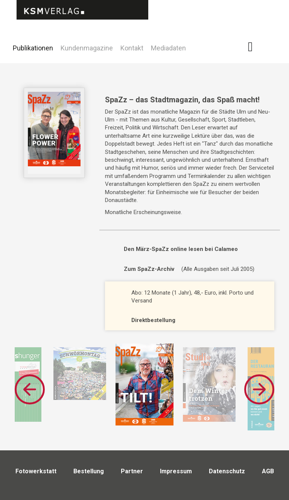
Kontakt (131, 48)
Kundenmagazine (87, 48)
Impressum (176, 471)
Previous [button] (30, 389)
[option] (144, 384)
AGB (268, 471)
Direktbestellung (153, 320)
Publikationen (33, 48)
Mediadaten (168, 48)
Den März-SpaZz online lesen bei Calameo (181, 249)
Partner (132, 471)
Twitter (273, 57)
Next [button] (259, 389)
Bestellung (88, 471)
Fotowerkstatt (35, 471)
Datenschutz (227, 471)
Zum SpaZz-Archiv (149, 269)
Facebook (254, 46)
